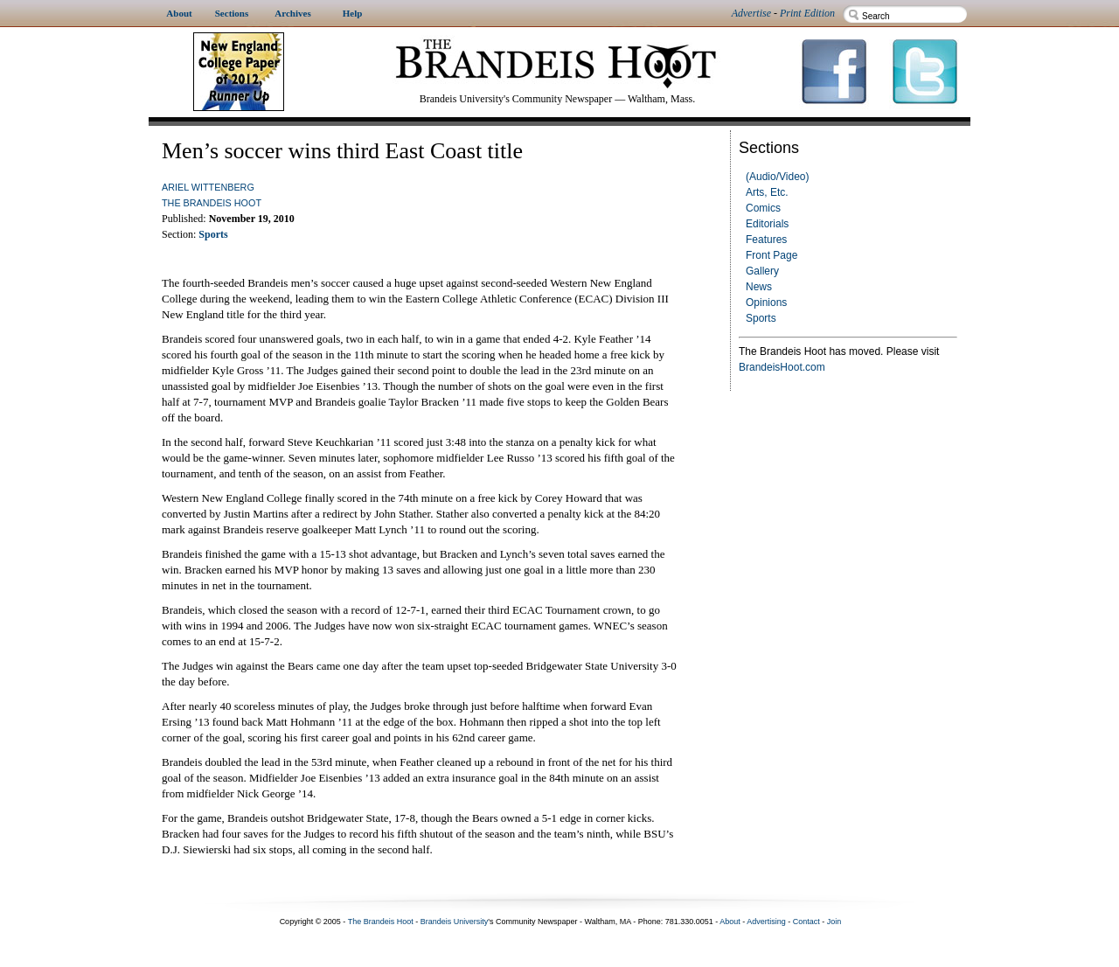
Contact (806, 921)
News (759, 287)
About (729, 921)
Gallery (762, 271)
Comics (763, 208)
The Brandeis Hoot (211, 203)
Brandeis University (454, 921)
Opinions (766, 302)
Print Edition (807, 13)
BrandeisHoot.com (782, 367)
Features (766, 239)
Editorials (767, 224)
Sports (761, 318)
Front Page (771, 255)
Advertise (751, 13)
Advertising (766, 921)
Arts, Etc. (767, 192)
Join (834, 921)
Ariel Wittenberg (208, 187)
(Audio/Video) (778, 176)
